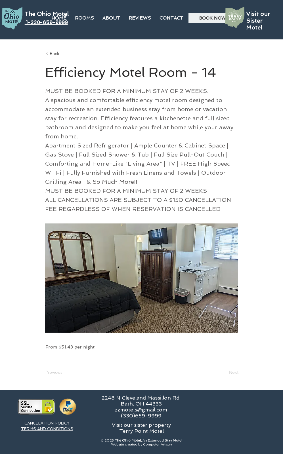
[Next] (224, 372)
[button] (111, 18)
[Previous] (64, 372)
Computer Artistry (157, 444)
